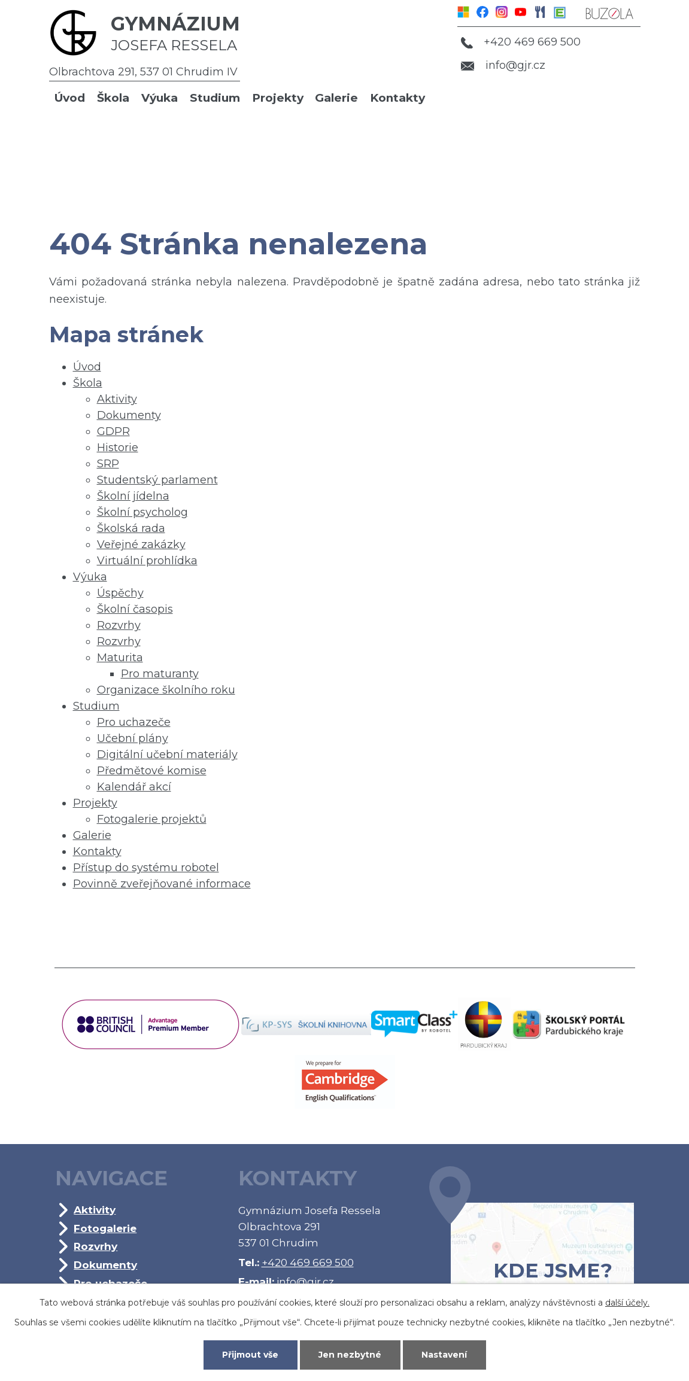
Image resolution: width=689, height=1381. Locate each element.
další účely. (627, 1302)
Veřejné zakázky (141, 544)
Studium (215, 98)
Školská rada (131, 528)
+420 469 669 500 (521, 41)
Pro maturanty (160, 673)
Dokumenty (129, 415)
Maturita (120, 657)
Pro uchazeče (134, 722)
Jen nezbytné (349, 1354)
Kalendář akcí (134, 786)
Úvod (69, 98)
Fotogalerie (105, 1228)
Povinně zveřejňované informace (162, 883)
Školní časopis (135, 609)
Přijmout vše (250, 1354)
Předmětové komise (152, 770)
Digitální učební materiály (167, 754)
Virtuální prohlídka (147, 560)
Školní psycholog (142, 512)
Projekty (277, 98)
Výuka (159, 98)
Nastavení (444, 1354)
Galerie (336, 98)
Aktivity (117, 399)
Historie (117, 447)
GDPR (113, 431)
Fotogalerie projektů (152, 819)
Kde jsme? (531, 1242)
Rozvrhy (119, 625)
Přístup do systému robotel (146, 867)
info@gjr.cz (503, 65)
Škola (113, 98)
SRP (108, 463)
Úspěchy (120, 593)
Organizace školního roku (166, 689)
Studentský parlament (157, 479)
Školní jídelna (133, 496)
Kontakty (397, 98)
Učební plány (132, 738)
